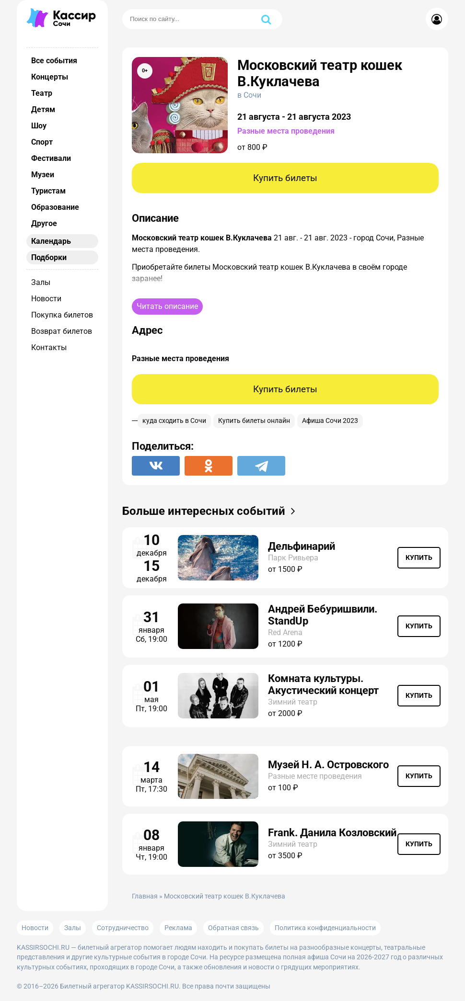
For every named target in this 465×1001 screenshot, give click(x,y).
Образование (55, 207)
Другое (44, 223)
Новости (46, 298)
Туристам (48, 190)
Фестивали (51, 158)
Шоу (38, 125)
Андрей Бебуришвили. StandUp (322, 615)
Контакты (49, 347)
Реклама (178, 928)
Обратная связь (233, 928)
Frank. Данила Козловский (332, 833)
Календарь (51, 241)
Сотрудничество (123, 928)
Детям (43, 109)
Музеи (42, 174)
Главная (145, 896)
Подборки (49, 257)
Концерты (49, 76)
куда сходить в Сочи (174, 421)
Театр (41, 93)
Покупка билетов (62, 314)
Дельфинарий (301, 546)
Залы (40, 282)
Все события (54, 60)
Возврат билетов (61, 331)
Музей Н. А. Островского (328, 765)
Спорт (42, 142)
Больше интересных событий (212, 511)
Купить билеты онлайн (254, 421)
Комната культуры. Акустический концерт (323, 684)
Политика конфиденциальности (325, 928)
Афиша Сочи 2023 (330, 421)
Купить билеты (285, 177)
